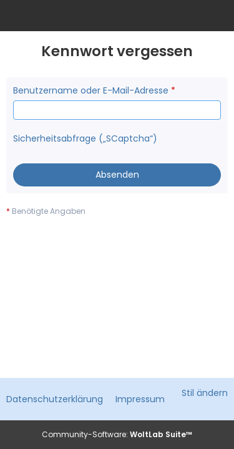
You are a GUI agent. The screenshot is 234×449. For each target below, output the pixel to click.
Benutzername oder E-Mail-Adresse (90, 90)
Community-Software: (117, 434)
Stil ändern (205, 393)
